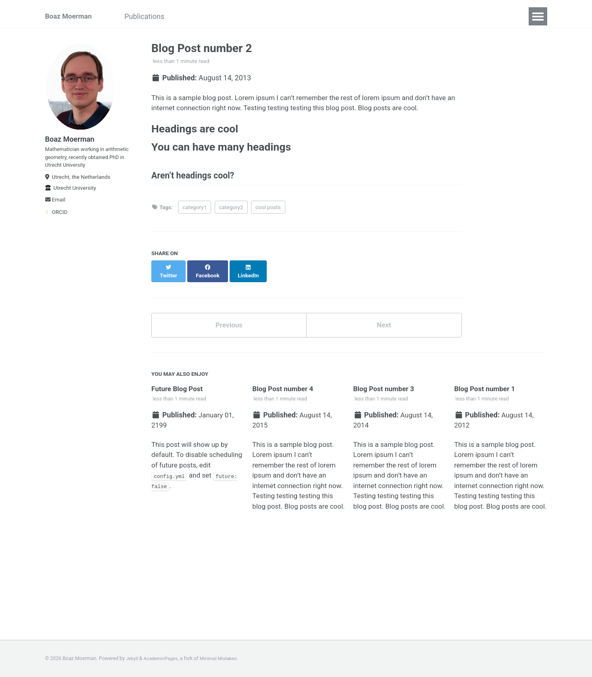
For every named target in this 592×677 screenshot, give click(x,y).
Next (383, 324)
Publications (151, 16)
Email (55, 206)
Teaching (231, 16)
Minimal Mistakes (221, 658)
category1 (194, 213)
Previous (229, 324)
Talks (193, 16)
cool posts (268, 213)
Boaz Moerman (69, 16)
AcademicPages (162, 658)
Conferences (281, 16)
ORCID (56, 218)
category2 (231, 213)
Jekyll (132, 658)
